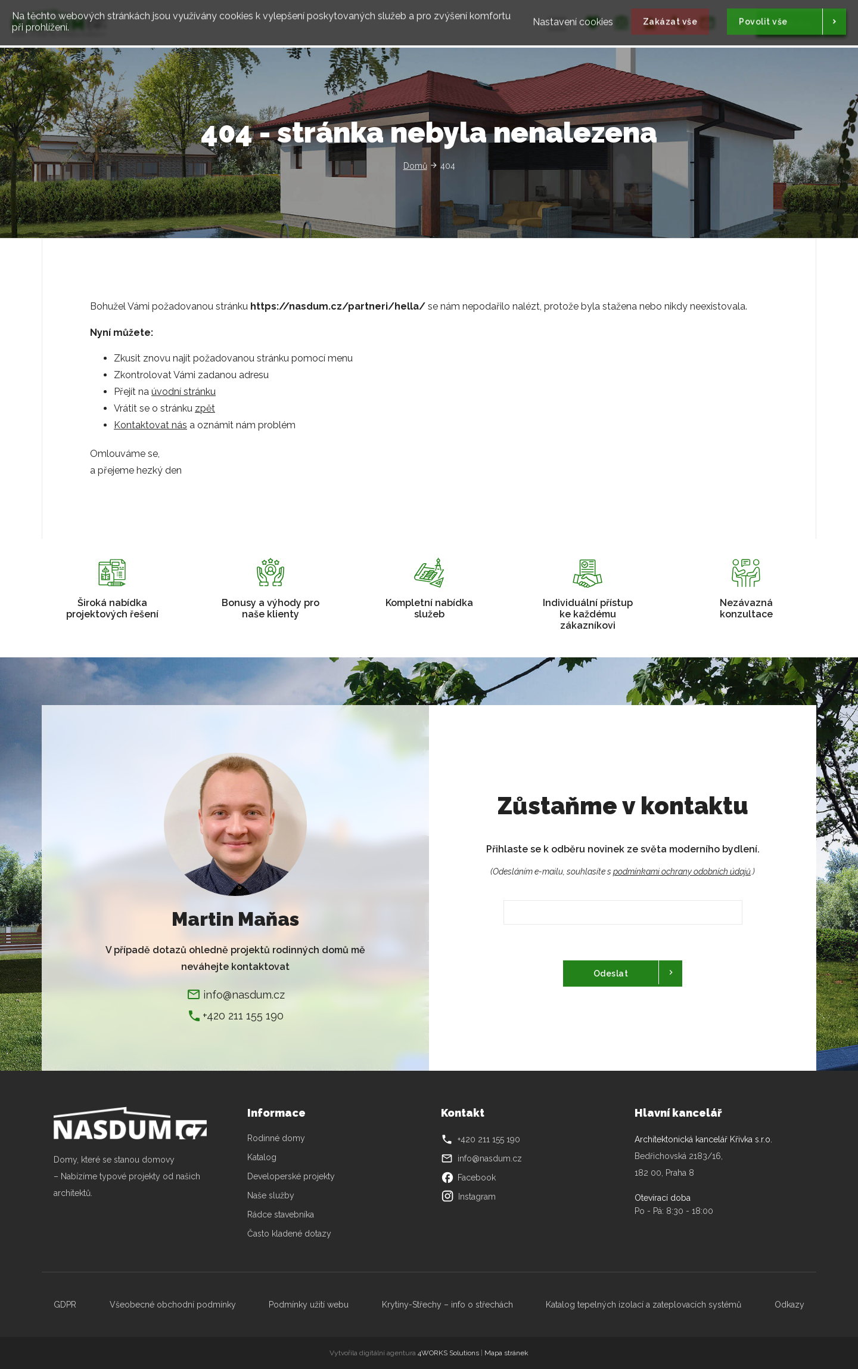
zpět (205, 408)
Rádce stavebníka (280, 1214)
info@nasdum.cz (244, 994)
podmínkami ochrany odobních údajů (682, 871)
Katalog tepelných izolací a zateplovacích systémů (643, 1304)
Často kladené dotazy (289, 1233)
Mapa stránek (506, 1353)
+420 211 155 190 (243, 1015)
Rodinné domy (276, 1138)
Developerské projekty (291, 1176)
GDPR (65, 1304)
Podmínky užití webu (309, 1304)
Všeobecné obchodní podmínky (173, 1304)
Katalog (263, 1157)
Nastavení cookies (573, 18)
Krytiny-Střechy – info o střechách (447, 1304)
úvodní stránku (183, 391)
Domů (415, 166)
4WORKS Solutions (448, 1353)
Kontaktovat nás (150, 425)
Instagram (468, 1196)
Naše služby (270, 1195)
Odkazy (789, 1304)
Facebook (468, 1177)
